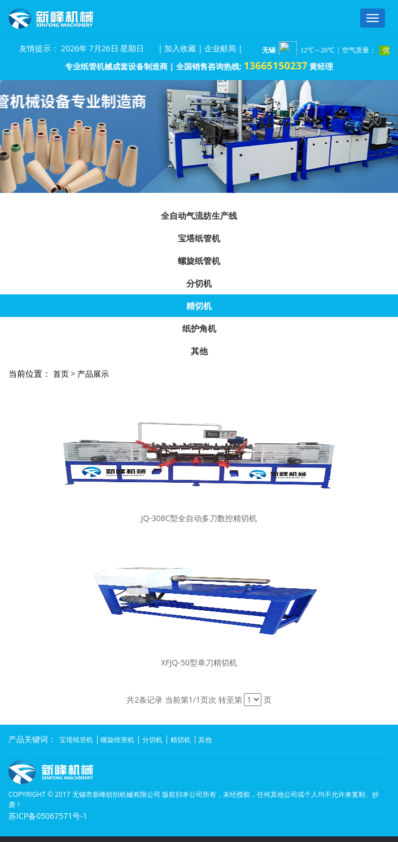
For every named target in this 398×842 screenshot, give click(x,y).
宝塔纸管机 (199, 238)
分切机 (199, 283)
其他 (199, 350)
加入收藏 (180, 48)
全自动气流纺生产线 (199, 215)
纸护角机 (199, 328)
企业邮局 (220, 48)
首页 (61, 373)
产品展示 (93, 373)
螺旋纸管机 (199, 260)
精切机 (199, 305)
